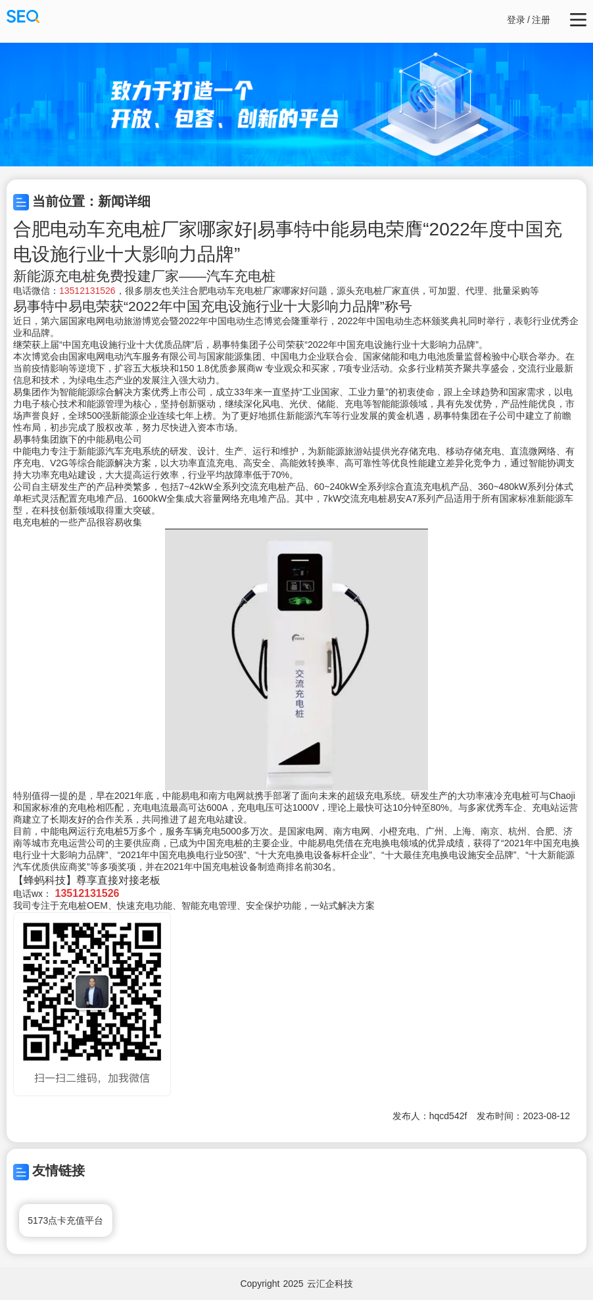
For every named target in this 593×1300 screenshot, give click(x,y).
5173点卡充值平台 (65, 1220)
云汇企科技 (330, 1283)
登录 (516, 19)
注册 (541, 19)
